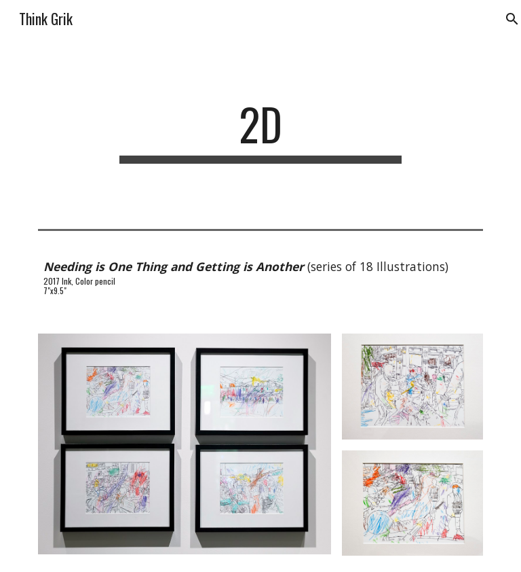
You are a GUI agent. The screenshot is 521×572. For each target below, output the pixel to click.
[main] (260, 130)
